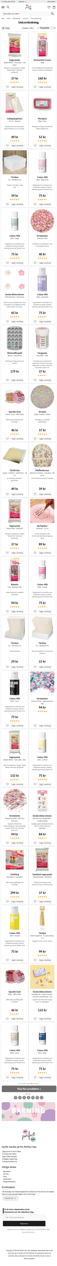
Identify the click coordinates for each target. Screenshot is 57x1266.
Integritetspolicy (9, 1181)
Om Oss (6, 1174)
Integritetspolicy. (28, 1232)
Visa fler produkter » (29, 1089)
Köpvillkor (7, 1171)
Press (5, 1176)
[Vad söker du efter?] (28, 13)
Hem (2, 18)
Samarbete (7, 1179)
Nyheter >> (22, 2)
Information (51, 2)
